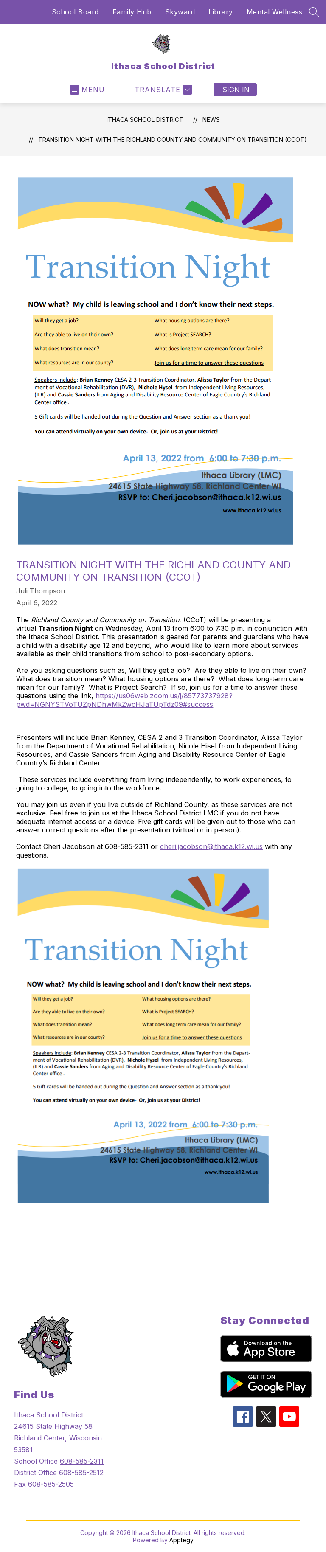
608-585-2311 (82, 1461)
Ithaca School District (145, 119)
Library (220, 12)
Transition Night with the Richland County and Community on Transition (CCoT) (172, 139)
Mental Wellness (275, 12)
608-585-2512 (81, 1472)
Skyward (180, 12)
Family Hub (132, 12)
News (211, 119)
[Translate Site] (162, 89)
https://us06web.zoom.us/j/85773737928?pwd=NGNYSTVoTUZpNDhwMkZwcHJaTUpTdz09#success (124, 700)
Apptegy (181, 1540)
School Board (75, 12)
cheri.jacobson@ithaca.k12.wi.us (211, 846)
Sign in (236, 89)
